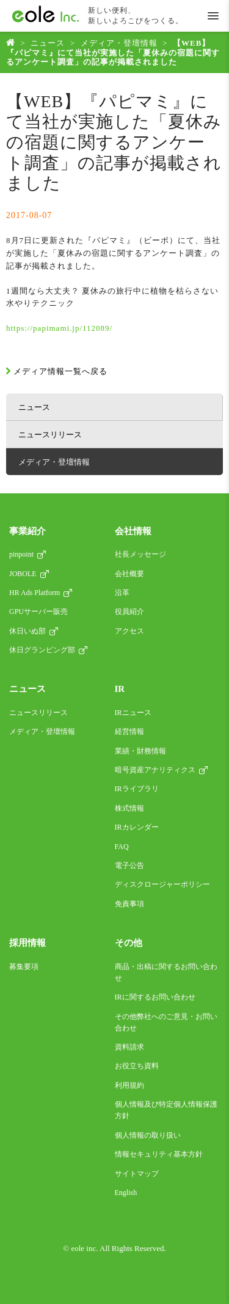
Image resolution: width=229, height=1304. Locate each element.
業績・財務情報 (140, 751)
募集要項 (23, 966)
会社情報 (133, 531)
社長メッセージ (140, 554)
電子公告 (129, 865)
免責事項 (129, 904)
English (126, 1192)
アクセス (129, 631)
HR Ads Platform (34, 592)
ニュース (48, 43)
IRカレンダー (137, 827)
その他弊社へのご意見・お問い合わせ (166, 1022)
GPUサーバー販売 (38, 611)
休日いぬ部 (27, 631)
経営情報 (129, 731)
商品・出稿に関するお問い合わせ (166, 972)
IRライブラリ (137, 788)
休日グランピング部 (42, 650)
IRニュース (133, 712)
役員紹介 (129, 611)
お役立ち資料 (137, 1066)
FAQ (122, 846)
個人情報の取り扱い (148, 1135)
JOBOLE (23, 573)
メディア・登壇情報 (119, 43)
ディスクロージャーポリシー (162, 884)
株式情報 (129, 808)
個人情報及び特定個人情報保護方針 (166, 1110)
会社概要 (129, 573)
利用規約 (129, 1085)
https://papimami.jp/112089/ (59, 328)
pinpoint (21, 554)
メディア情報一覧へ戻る (60, 371)
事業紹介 (27, 531)
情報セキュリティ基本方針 (159, 1154)
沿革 (122, 592)
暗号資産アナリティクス (155, 770)
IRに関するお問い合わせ (155, 997)
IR (120, 689)
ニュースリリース (50, 434)
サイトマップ (137, 1173)
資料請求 (129, 1047)
